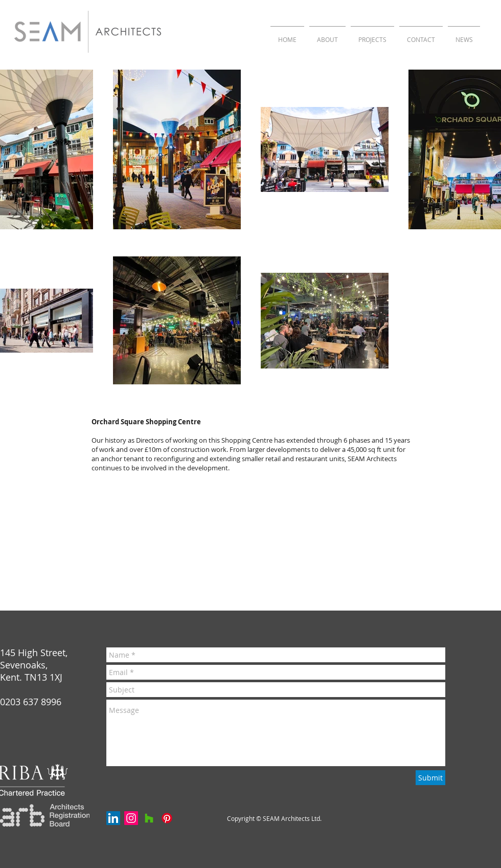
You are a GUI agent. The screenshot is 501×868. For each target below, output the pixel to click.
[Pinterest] (167, 818)
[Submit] (430, 777)
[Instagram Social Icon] (131, 818)
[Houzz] (149, 818)
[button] (372, 35)
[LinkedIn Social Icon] (113, 818)
